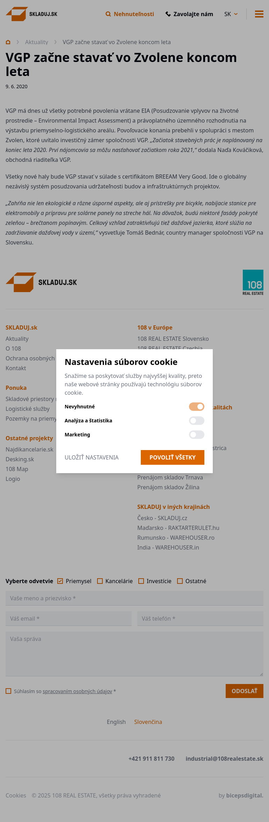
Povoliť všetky (173, 457)
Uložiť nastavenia (92, 457)
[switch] (196, 406)
